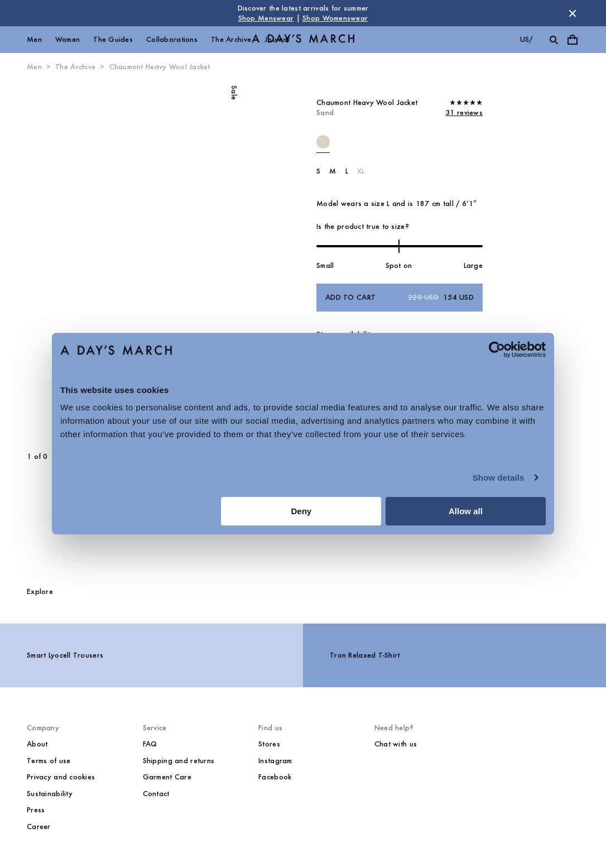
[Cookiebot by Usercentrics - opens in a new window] (497, 349)
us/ (526, 39)
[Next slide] (181, 262)
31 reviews (464, 112)
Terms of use (48, 760)
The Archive (231, 39)
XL (361, 171)
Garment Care (167, 777)
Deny (301, 511)
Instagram (275, 760)
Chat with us (395, 744)
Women (67, 39)
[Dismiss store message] (572, 13)
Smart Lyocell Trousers (65, 655)
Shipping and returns (179, 760)
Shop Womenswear (335, 18)
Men (34, 39)
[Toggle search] (553, 39)
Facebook (274, 777)
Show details (499, 477)
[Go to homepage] (303, 40)
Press (36, 810)
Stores (269, 744)
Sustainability (50, 793)
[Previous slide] (60, 262)
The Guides (113, 39)
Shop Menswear (266, 18)
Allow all (466, 511)
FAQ (150, 744)
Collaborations (172, 39)
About (37, 744)
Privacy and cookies (61, 777)
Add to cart (399, 298)
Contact (156, 793)
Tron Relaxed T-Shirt (365, 655)
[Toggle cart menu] (572, 39)
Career (39, 826)
